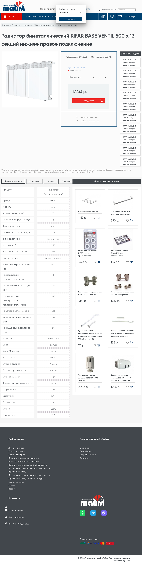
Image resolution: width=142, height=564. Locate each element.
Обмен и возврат (16, 455)
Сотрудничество (88, 455)
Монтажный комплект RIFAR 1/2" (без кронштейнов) (120, 253)
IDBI (128, 561)
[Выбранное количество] (100, 78)
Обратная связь (16, 482)
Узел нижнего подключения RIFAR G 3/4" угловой (122, 293)
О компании (85, 448)
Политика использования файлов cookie (27, 465)
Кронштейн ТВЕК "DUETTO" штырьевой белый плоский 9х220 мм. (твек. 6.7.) (122, 333)
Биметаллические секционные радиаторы (56, 25)
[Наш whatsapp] (85, 514)
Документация (68, 181)
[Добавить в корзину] (99, 218)
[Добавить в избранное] (94, 218)
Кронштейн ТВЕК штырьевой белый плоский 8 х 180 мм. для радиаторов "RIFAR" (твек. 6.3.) (90, 335)
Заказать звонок (16, 517)
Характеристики (13, 181)
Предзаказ (89, 101)
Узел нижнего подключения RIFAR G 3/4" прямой (90, 293)
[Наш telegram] (95, 514)
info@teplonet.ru (16, 510)
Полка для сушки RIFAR (88, 211)
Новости (12, 489)
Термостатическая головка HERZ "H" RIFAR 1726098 (88, 377)
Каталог (5, 25)
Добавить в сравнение (88, 117)
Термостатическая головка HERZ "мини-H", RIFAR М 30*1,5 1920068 (121, 377)
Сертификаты (86, 451)
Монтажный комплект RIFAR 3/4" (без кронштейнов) (87, 253)
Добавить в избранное (90, 121)
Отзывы (50, 181)
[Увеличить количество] (105, 78)
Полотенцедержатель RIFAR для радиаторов (120, 212)
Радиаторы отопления (22, 25)
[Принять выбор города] (70, 19)
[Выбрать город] (70, 12)
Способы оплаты (16, 451)
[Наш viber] (106, 514)
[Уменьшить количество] (94, 78)
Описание (34, 181)
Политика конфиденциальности (23, 458)
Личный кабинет (16, 448)
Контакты (84, 458)
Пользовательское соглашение (23, 461)
